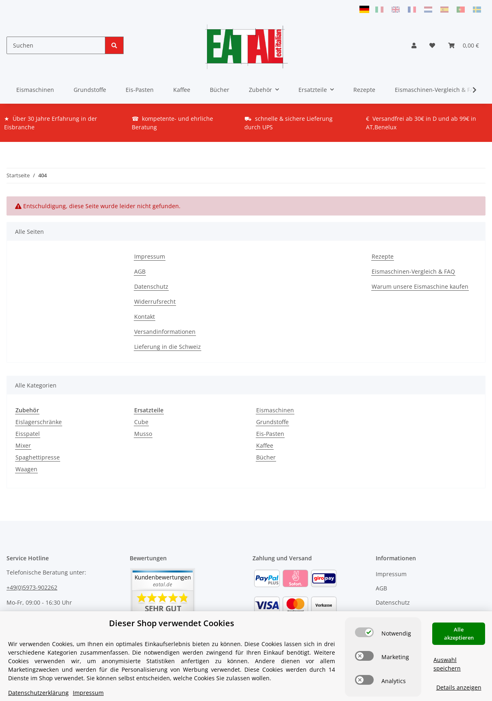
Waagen (26, 469)
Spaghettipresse (37, 457)
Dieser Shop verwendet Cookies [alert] (171, 623)
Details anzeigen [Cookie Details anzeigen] (458, 687)
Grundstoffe (272, 422)
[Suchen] (56, 45)
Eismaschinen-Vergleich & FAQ (436, 90)
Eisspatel (27, 434)
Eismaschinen (275, 410)
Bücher (266, 457)
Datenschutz (151, 286)
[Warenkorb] (463, 45)
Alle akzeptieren (459, 633)
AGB (140, 271)
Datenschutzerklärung (38, 693)
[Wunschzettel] (432, 45)
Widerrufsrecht (155, 301)
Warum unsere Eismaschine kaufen (420, 286)
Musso (143, 434)
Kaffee (264, 445)
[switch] (364, 632)
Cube (141, 422)
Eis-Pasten (270, 434)
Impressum (149, 256)
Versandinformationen (165, 331)
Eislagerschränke (38, 422)
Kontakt (144, 316)
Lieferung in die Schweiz (167, 346)
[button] (414, 45)
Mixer (23, 445)
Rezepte (364, 90)
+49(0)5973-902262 (32, 587)
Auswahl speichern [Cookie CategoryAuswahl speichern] (447, 664)
